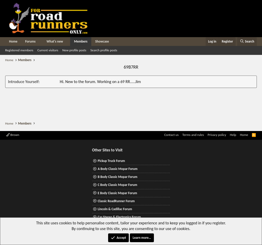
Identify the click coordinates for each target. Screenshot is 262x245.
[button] (39, 41)
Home (13, 41)
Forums (30, 41)
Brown (12, 135)
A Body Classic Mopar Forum (118, 169)
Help (233, 135)
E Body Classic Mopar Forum (117, 193)
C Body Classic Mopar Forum (117, 185)
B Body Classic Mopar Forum (117, 177)
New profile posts (74, 50)
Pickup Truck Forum (111, 161)
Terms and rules (193, 135)
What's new (55, 41)
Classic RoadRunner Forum (116, 201)
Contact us (171, 135)
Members (80, 41)
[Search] (247, 41)
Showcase (102, 41)
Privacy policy (217, 135)
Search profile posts (103, 50)
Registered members (19, 50)
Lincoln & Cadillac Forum (115, 209)
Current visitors (48, 50)
